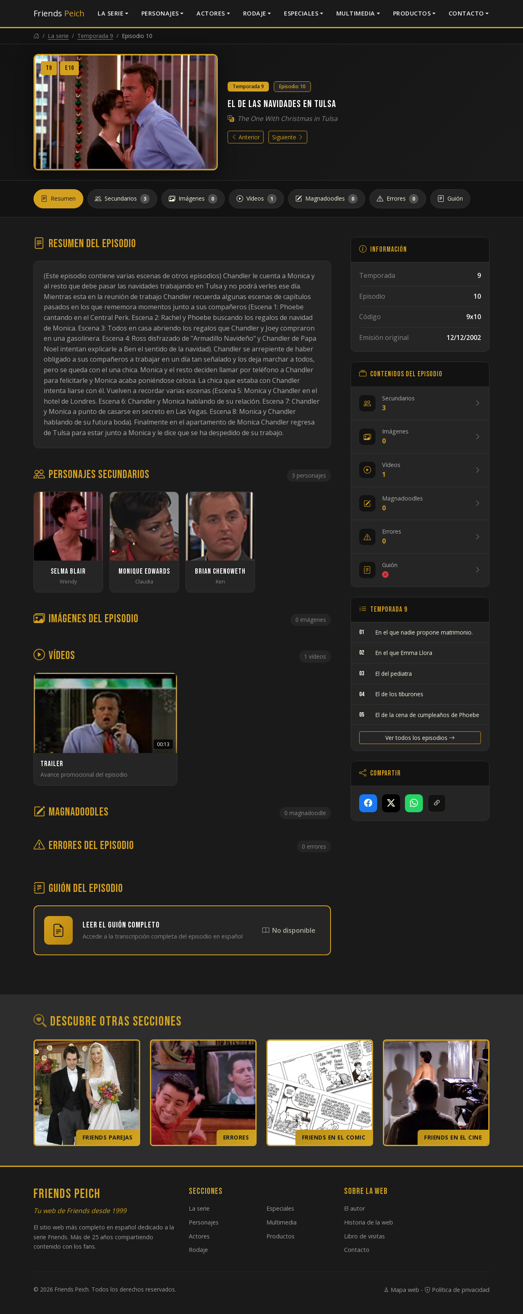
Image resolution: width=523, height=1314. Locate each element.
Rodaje (254, 13)
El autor (354, 1208)
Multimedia (355, 13)
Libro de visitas (364, 1236)
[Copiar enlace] (437, 803)
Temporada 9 (95, 36)
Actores (211, 13)
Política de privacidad (457, 1290)
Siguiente (288, 137)
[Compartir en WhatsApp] (414, 803)
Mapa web (401, 1290)
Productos (412, 13)
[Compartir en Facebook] (368, 803)
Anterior (245, 137)
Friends (59, 13)
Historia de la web (368, 1222)
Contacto (466, 13)
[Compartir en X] (391, 803)
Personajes (160, 13)
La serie (110, 13)
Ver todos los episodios (420, 738)
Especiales (301, 13)
